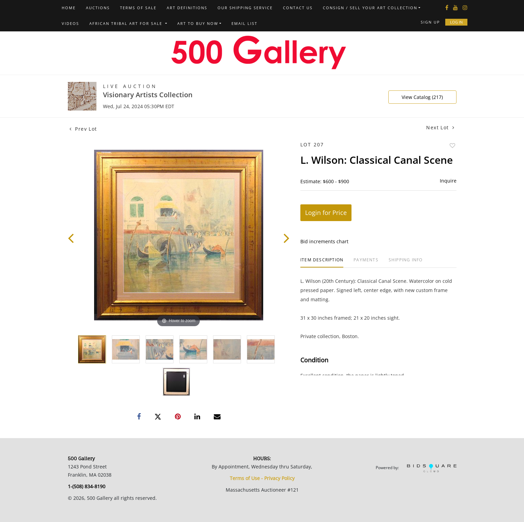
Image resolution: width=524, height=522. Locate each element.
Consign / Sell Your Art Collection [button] (370, 7)
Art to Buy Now (197, 23)
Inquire (448, 180)
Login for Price (326, 212)
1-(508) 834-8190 (86, 486)
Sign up (430, 22)
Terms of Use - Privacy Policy (262, 478)
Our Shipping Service (245, 7)
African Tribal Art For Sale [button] (126, 23)
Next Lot (440, 127)
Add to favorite (452, 145)
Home (69, 7)
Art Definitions (187, 7)
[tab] (321, 262)
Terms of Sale (138, 7)
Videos (70, 23)
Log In (456, 22)
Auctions (98, 7)
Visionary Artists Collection (148, 94)
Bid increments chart (324, 241)
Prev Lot (83, 129)
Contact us (298, 7)
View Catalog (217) (422, 97)
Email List (244, 23)
